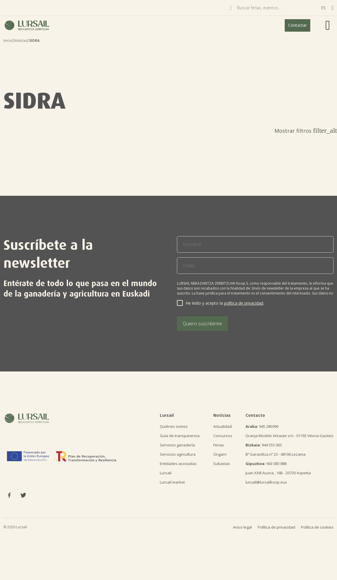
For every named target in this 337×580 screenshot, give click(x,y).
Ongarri (220, 454)
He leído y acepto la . (225, 303)
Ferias (218, 445)
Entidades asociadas (178, 463)
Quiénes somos (174, 426)
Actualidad (222, 426)
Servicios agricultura (178, 454)
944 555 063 (263, 445)
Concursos (222, 435)
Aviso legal (242, 527)
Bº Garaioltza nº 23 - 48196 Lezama (275, 454)
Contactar (297, 25)
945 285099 (261, 426)
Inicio (7, 40)
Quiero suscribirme (202, 323)
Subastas (221, 463)
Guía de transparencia (180, 435)
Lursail (165, 472)
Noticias (20, 40)
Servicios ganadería (177, 445)
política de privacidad (243, 303)
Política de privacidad (276, 527)
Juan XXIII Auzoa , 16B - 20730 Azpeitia (278, 472)
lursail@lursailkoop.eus (266, 482)
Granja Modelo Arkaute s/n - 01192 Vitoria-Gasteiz (289, 435)
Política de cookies (317, 527)
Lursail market (172, 482)
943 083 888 (265, 463)
